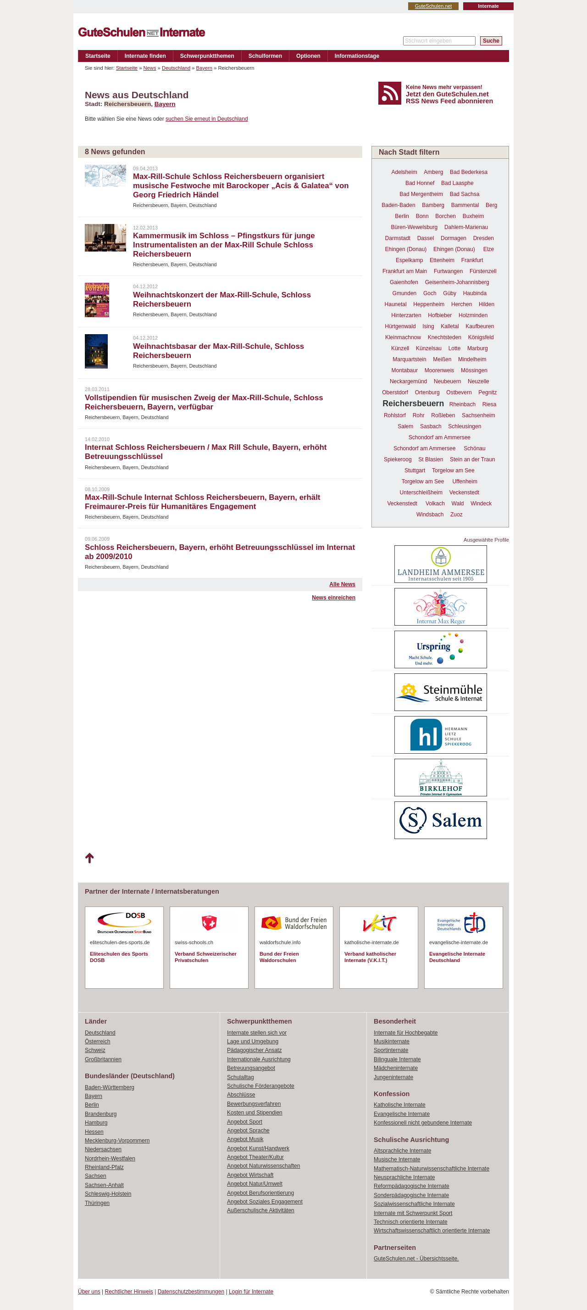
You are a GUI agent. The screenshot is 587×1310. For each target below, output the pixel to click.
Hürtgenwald (400, 326)
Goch (430, 293)
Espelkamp (409, 260)
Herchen (461, 304)
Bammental (465, 205)
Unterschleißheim (421, 492)
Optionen (308, 56)
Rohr (419, 415)
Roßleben (443, 415)
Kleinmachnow (403, 337)
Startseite (98, 56)
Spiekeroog (398, 459)
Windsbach (429, 514)
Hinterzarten (406, 315)
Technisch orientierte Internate (411, 1222)
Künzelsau (429, 348)
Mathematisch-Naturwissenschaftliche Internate (431, 1168)
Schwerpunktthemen (207, 56)
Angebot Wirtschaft (250, 1175)
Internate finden (145, 56)
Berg (491, 205)
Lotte (455, 348)
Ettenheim (442, 260)
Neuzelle (478, 381)
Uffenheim (464, 481)
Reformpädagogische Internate (411, 1186)
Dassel (425, 238)
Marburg (477, 348)
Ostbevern (458, 392)
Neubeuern (447, 381)
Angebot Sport (244, 1122)
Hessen (94, 1132)
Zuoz (456, 514)
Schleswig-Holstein (108, 1194)
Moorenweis (439, 370)
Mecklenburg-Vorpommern (117, 1140)
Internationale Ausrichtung (259, 1059)
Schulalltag (240, 1077)
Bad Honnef (419, 183)
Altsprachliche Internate (402, 1151)
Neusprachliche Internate (404, 1177)
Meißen (442, 359)
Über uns (89, 1291)
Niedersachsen (103, 1149)
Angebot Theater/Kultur (255, 1157)
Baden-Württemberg (109, 1087)
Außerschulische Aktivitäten (260, 1210)
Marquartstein (409, 359)
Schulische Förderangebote (260, 1086)
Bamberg (433, 205)
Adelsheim (404, 172)
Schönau (474, 448)
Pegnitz (487, 392)
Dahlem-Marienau (466, 227)
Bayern (204, 68)
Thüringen (97, 1203)
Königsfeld (481, 337)
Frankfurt (472, 260)
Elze (488, 249)
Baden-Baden (398, 205)
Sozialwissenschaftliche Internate (414, 1204)
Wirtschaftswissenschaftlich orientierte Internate (432, 1230)
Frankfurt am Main (404, 271)
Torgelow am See (453, 470)
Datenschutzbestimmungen (191, 1291)
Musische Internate (397, 1159)
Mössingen (474, 370)
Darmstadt (397, 238)
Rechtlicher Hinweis (129, 1291)
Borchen (445, 216)
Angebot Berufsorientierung (260, 1193)
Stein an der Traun (472, 459)
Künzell (400, 348)
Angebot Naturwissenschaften (263, 1166)
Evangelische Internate (402, 1114)
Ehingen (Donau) (406, 249)
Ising (428, 326)
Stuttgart (414, 470)
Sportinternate (391, 1050)
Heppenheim (428, 304)
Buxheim (473, 216)
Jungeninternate (393, 1077)
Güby (449, 293)
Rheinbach (462, 404)
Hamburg (96, 1123)
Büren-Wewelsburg (414, 227)
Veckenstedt (464, 492)
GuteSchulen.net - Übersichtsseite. (416, 1258)
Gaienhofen (404, 282)
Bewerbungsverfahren (254, 1104)
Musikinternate (392, 1041)
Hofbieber (440, 315)
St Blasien (430, 459)
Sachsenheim (478, 415)
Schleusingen (464, 426)
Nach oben (89, 858)
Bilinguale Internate (397, 1059)
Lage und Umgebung (252, 1041)
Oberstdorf (395, 392)
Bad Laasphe (457, 183)
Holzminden (473, 315)
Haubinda (475, 293)
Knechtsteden (444, 337)
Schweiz (95, 1050)
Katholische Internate (400, 1105)
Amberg (433, 172)
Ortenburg (427, 392)
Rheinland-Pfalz (104, 1167)
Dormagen (453, 238)
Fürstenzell (483, 271)
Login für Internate (251, 1291)
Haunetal (396, 304)
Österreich (97, 1041)
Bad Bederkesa (468, 172)
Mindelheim (472, 359)
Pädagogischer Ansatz (254, 1050)
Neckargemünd (408, 381)
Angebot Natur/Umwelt (254, 1184)
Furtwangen (448, 271)
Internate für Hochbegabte (405, 1033)
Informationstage (357, 56)
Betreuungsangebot (251, 1068)
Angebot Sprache (248, 1130)
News (150, 68)
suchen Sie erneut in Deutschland (207, 119)
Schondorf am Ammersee (440, 437)
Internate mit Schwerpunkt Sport (413, 1213)
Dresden (483, 238)
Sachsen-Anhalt (104, 1185)
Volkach (435, 503)
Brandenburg (100, 1114)
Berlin (402, 216)
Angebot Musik (245, 1139)
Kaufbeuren (479, 326)
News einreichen (333, 597)
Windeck (481, 503)
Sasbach (431, 426)
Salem (405, 426)
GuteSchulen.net (433, 6)
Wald (458, 503)
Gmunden (405, 293)
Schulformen (265, 56)
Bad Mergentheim (421, 194)
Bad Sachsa (465, 194)
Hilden (486, 304)
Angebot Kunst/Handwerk (258, 1148)
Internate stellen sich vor (257, 1033)
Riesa (489, 404)
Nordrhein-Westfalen (110, 1158)
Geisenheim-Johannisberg (457, 282)
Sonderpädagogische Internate (411, 1195)
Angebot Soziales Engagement (265, 1201)
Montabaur (405, 370)
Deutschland (176, 68)
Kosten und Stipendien (254, 1112)
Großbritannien (103, 1059)
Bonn (422, 216)
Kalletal (450, 326)
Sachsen (95, 1176)
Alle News (342, 584)
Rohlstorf (395, 415)
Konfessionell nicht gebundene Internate (423, 1123)
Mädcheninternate (396, 1068)
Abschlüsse (241, 1095)
